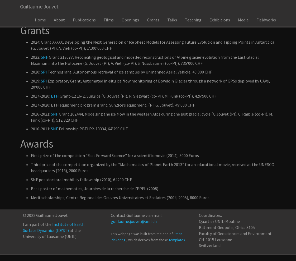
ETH (55, 96)
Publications (84, 19)
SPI (44, 72)
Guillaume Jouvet (39, 6)
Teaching (193, 19)
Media (243, 19)
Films (109, 19)
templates (177, 239)
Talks (172, 19)
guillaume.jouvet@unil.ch (134, 221)
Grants (153, 19)
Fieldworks (266, 19)
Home (40, 19)
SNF (44, 57)
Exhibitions (219, 19)
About (59, 19)
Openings (130, 19)
